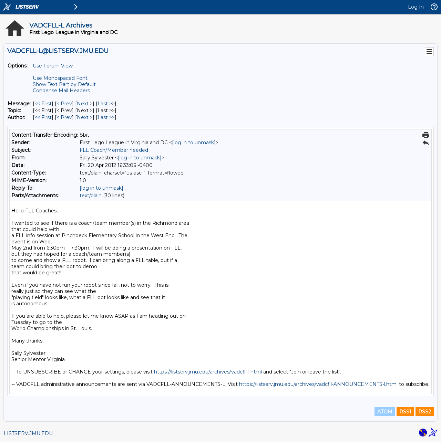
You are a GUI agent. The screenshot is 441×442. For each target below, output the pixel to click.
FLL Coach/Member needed (114, 150)
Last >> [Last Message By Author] (106, 117)
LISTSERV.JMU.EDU (28, 433)
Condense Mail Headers (61, 90)
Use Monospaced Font (60, 78)
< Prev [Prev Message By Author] (64, 117)
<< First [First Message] (43, 104)
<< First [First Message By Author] (43, 117)
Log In (416, 7)
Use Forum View (53, 66)
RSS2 (424, 412)
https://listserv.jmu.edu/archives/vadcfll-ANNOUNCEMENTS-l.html (318, 384)
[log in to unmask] (194, 142)
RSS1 (405, 412)
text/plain (91, 195)
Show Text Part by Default (64, 84)
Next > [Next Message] (85, 104)
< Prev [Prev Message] (64, 104)
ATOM (384, 412)
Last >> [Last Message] (106, 104)
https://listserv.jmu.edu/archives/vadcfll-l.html (208, 372)
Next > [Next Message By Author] (85, 117)
